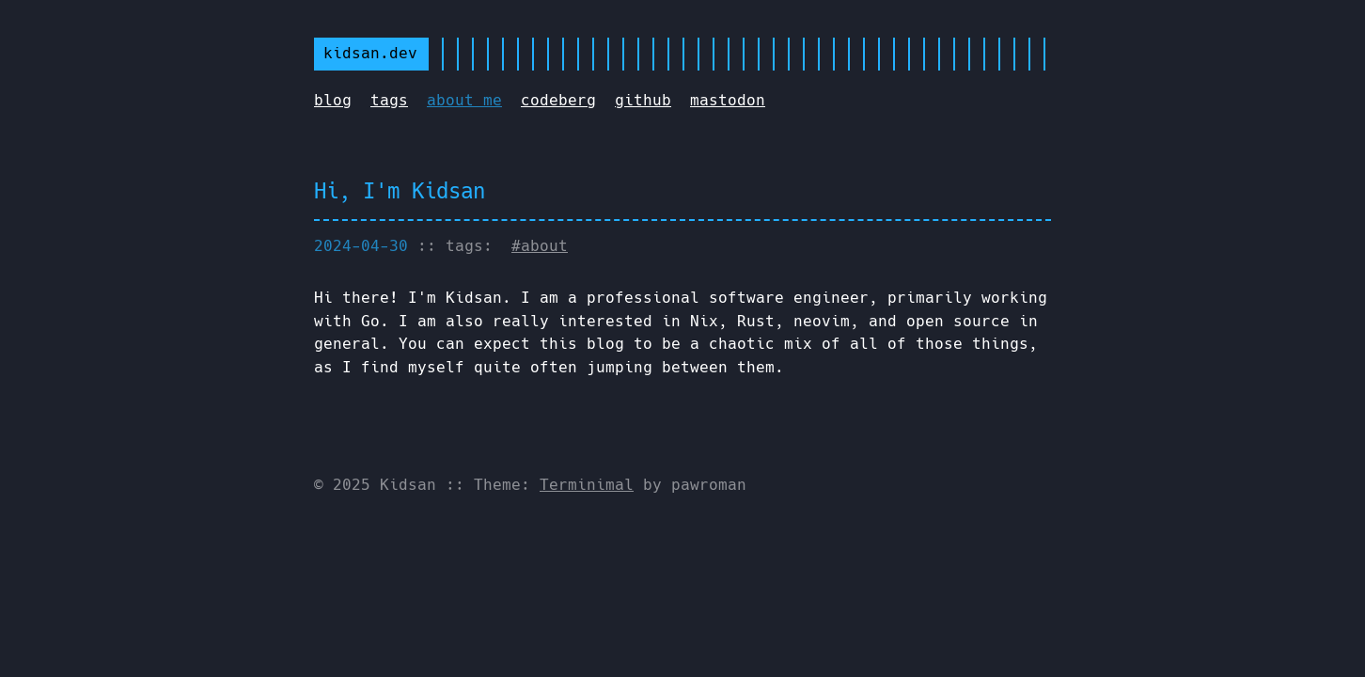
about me (464, 100)
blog (333, 100)
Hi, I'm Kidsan (399, 191)
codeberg (558, 100)
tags (389, 100)
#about (539, 246)
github (643, 100)
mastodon (727, 100)
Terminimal (587, 485)
